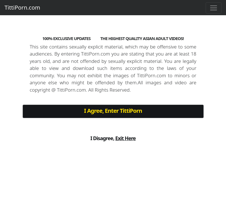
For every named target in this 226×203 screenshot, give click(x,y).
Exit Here (125, 138)
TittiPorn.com (22, 7)
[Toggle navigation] (213, 8)
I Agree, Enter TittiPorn (113, 110)
